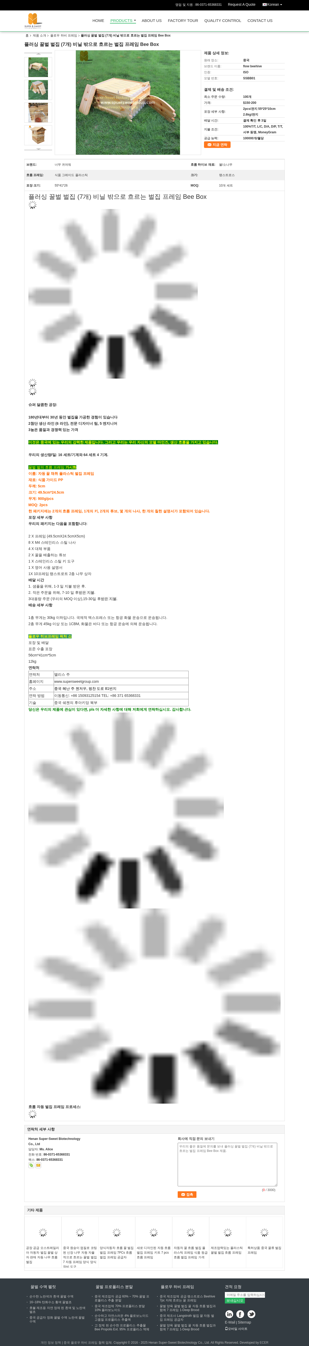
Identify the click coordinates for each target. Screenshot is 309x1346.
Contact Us (260, 21)
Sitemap (244, 1322)
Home (98, 21)
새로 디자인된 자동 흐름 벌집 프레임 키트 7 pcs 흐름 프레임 (154, 1252)
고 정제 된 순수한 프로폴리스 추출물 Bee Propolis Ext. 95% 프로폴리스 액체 (122, 1327)
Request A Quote (242, 4)
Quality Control (223, 21)
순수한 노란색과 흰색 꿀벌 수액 (51, 1296)
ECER (264, 1342)
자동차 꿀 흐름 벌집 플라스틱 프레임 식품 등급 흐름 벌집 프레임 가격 (191, 1252)
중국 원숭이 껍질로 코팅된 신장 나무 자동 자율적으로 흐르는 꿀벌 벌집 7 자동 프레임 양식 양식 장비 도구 (80, 1257)
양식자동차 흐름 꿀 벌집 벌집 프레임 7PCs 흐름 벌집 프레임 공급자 (117, 1252)
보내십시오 (234, 1300)
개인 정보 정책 (51, 1342)
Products (121, 21)
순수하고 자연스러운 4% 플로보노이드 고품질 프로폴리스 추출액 (122, 1317)
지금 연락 (220, 145)
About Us (152, 21)
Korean (276, 4)
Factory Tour (183, 21)
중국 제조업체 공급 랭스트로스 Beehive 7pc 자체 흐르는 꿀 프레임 (187, 1298)
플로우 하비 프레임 (63, 35)
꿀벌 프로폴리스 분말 (114, 1286)
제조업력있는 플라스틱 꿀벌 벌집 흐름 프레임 (227, 1250)
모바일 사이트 (236, 1329)
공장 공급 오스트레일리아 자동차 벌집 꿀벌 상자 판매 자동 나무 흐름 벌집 (42, 1255)
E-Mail (230, 1322)
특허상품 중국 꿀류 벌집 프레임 (264, 1250)
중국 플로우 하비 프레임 (80, 1342)
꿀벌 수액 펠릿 (43, 1286)
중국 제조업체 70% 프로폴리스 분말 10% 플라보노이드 (120, 1308)
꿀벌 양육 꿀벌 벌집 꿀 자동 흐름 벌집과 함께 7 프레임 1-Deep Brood (188, 1308)
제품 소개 (39, 35)
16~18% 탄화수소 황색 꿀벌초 (50, 1302)
